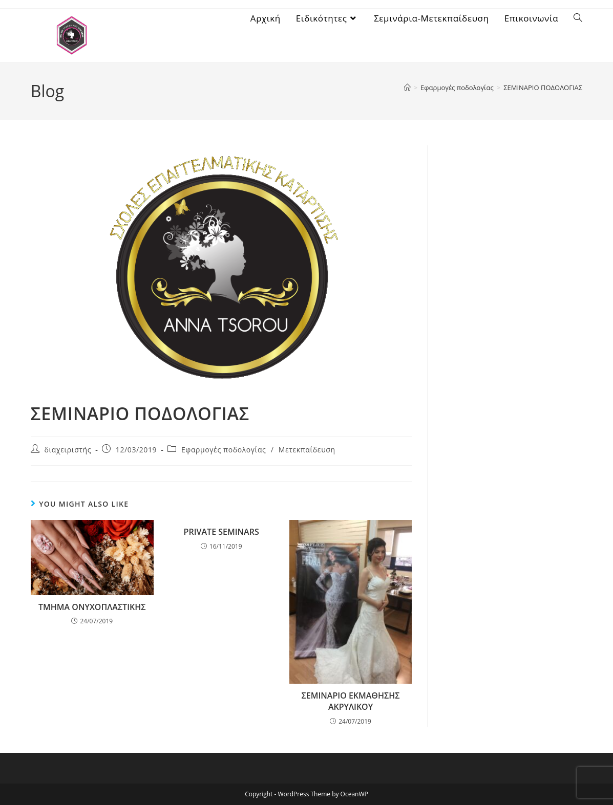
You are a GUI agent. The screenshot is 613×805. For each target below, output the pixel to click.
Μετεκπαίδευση (307, 449)
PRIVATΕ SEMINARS (221, 531)
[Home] (407, 87)
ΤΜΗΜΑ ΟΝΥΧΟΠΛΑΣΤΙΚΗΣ (92, 607)
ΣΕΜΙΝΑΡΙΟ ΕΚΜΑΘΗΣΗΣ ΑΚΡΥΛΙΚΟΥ (351, 701)
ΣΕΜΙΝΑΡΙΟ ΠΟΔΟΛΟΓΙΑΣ (542, 87)
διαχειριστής (67, 449)
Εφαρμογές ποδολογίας (223, 449)
